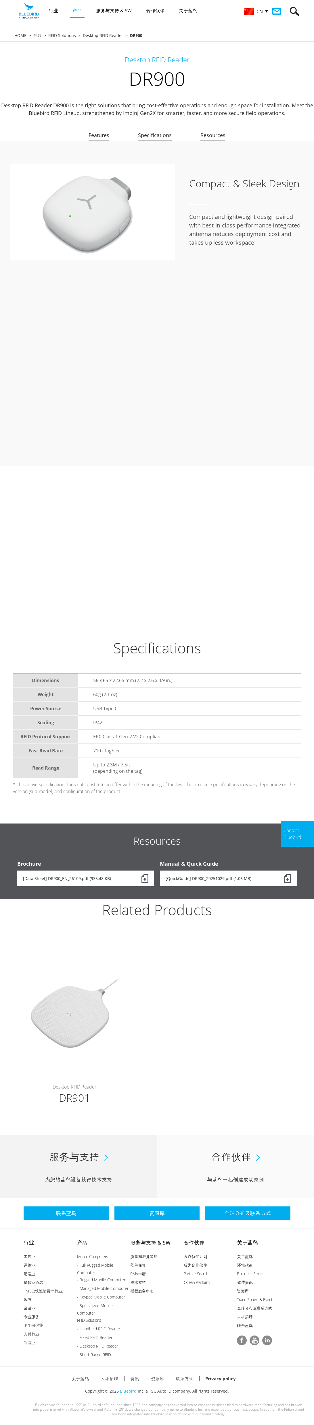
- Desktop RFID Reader (97, 1346)
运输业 (29, 1265)
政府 (27, 1299)
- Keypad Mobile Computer (101, 1297)
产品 (37, 35)
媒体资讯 (244, 1282)
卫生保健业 (33, 1325)
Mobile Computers (92, 1256)
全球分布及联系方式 (254, 1308)
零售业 (29, 1256)
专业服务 (31, 1316)
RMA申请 (138, 1273)
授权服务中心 (142, 1291)
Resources (212, 135)
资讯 (134, 1378)
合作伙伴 (194, 1242)
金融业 (29, 1308)
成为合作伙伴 (195, 1265)
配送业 (29, 1273)
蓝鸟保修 (138, 1265)
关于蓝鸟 (247, 1242)
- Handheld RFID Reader (98, 1328)
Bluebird (128, 1391)
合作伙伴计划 (195, 1256)
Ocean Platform (197, 1282)
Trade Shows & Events (255, 1299)
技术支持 (138, 1282)
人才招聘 (244, 1316)
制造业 (29, 1342)
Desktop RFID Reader (103, 35)
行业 (29, 1242)
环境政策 (244, 1265)
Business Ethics (250, 1273)
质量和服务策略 (144, 1256)
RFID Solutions (62, 35)
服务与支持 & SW (150, 1242)
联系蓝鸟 (244, 1325)
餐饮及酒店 (33, 1282)
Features (99, 135)
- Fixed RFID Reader (94, 1337)
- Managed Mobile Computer (103, 1288)
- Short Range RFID (94, 1354)
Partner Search (196, 1273)
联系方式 (184, 1378)
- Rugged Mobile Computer (101, 1279)
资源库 (243, 1291)
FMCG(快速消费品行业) (43, 1291)
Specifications (155, 135)
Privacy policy (220, 1378)
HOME (20, 35)
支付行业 (31, 1334)
